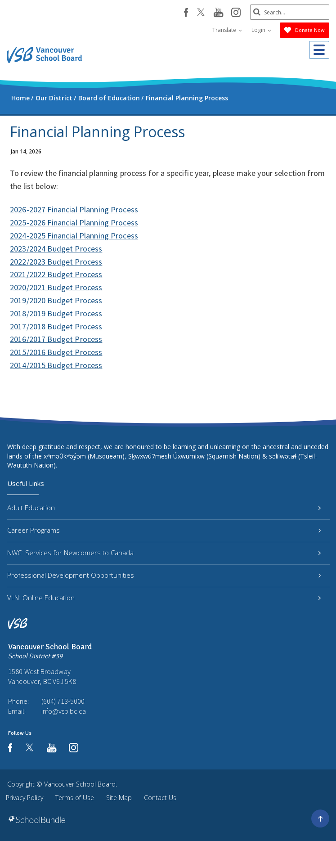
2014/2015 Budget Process (56, 365)
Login (261, 30)
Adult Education (164, 507)
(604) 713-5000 (63, 701)
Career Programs (164, 530)
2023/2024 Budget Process (56, 248)
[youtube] (216, 13)
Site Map (119, 797)
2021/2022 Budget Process (56, 274)
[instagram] (234, 13)
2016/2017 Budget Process (56, 339)
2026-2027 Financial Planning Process (74, 209)
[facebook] (184, 12)
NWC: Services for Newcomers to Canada (164, 552)
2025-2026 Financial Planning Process (74, 222)
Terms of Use (74, 797)
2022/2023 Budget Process (56, 261)
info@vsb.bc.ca (63, 710)
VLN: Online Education (164, 597)
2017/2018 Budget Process (56, 326)
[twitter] (199, 13)
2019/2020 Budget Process (56, 300)
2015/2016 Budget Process (56, 352)
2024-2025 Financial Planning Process (74, 235)
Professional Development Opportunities (164, 575)
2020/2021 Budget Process (56, 287)
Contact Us (160, 797)
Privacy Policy (24, 797)
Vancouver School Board (80, 784)
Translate (227, 30)
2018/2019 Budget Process (56, 313)
